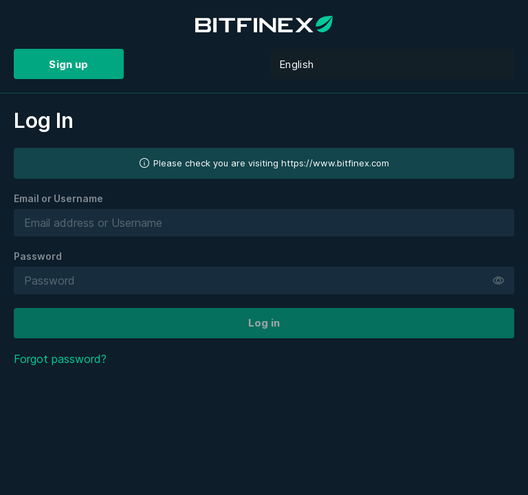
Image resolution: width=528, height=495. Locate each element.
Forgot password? (60, 359)
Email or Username (58, 198)
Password (38, 256)
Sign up (68, 64)
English (296, 64)
